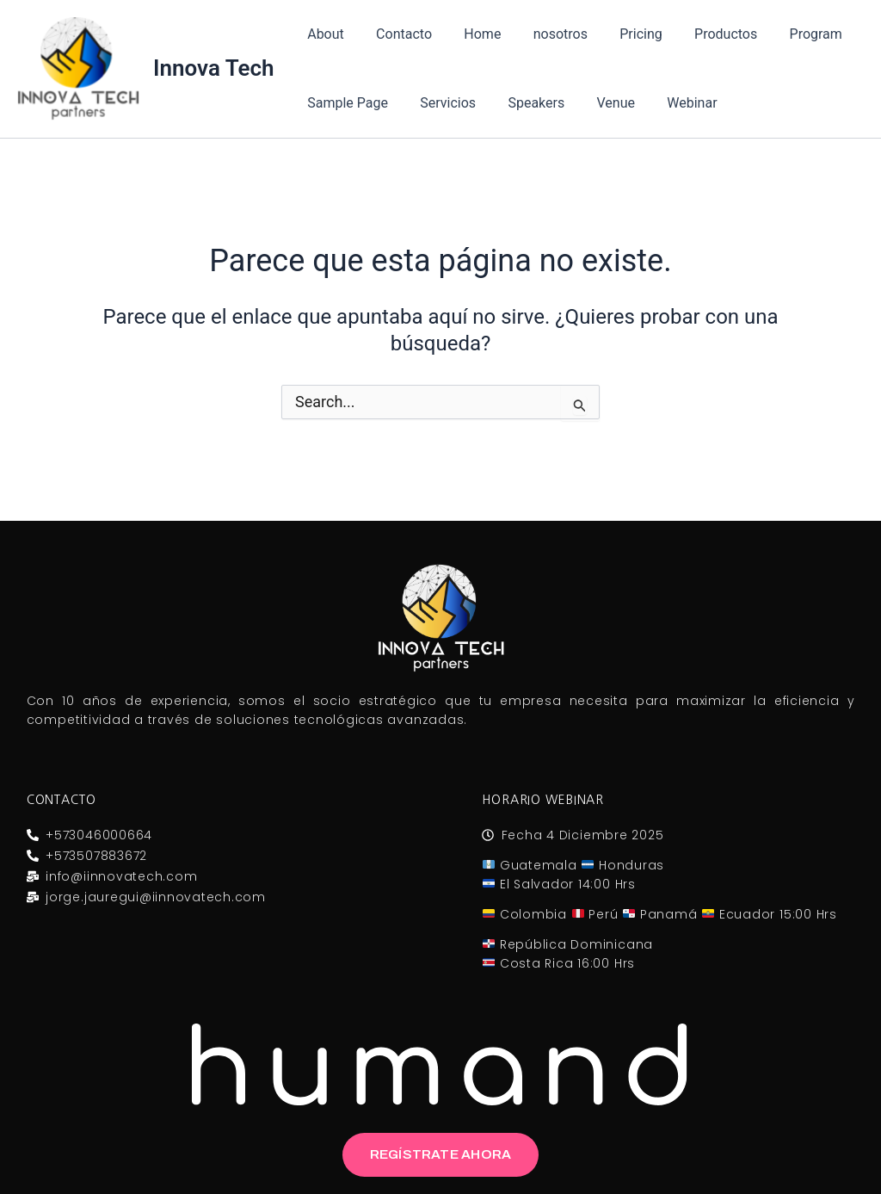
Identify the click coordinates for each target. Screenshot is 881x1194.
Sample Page (345, 103)
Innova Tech (213, 68)
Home (471, 34)
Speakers (524, 103)
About (323, 34)
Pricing (620, 34)
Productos (700, 34)
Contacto (397, 34)
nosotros (544, 34)
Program (786, 34)
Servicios (441, 103)
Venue (600, 103)
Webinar (671, 103)
